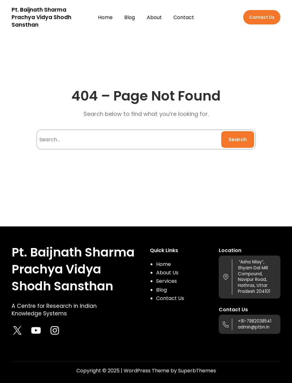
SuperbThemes (197, 370)
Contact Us (261, 17)
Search (237, 139)
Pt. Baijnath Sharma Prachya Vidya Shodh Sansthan (41, 17)
